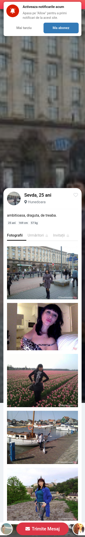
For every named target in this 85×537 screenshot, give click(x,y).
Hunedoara (37, 202)
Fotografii (15, 235)
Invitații (61, 235)
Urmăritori (38, 235)
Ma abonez (61, 28)
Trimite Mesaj (42, 529)
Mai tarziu (24, 28)
